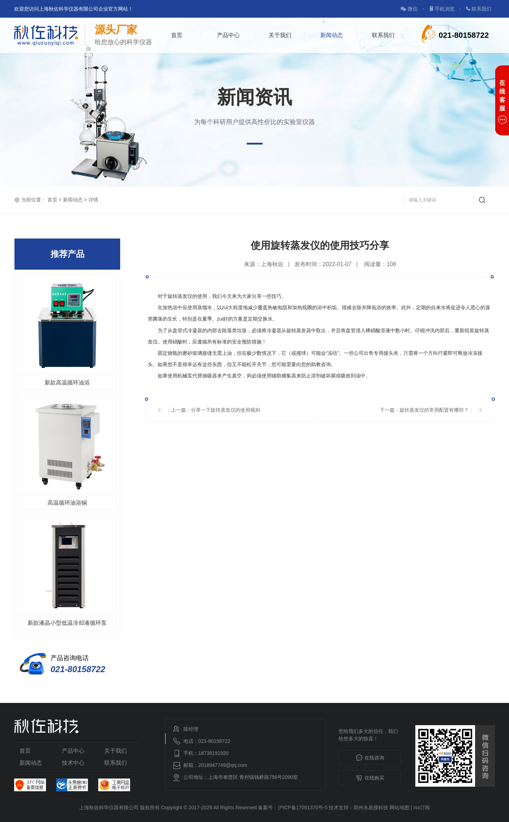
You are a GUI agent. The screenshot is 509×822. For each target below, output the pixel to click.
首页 (176, 35)
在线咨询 (370, 758)
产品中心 (228, 35)
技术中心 (73, 763)
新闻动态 (331, 35)
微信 (413, 9)
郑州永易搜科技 (370, 807)
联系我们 (481, 9)
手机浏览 (445, 9)
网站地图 (399, 807)
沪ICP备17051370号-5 (302, 807)
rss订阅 (422, 807)
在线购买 (370, 778)
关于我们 (280, 35)
